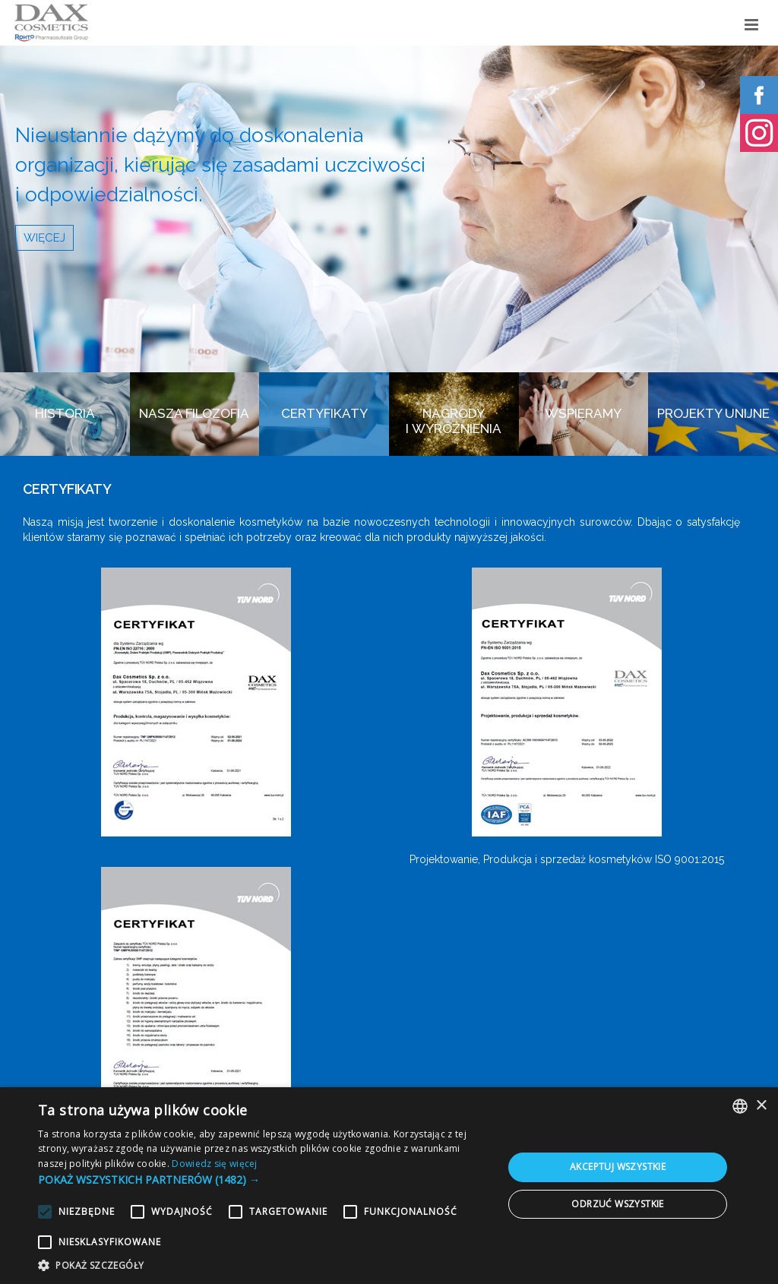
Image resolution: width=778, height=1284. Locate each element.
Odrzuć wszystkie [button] (617, 1203)
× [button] (761, 1106)
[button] (263, 1180)
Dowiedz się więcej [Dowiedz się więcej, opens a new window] (214, 1163)
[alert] (389, 1185)
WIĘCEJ (44, 238)
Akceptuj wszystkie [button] (618, 1166)
